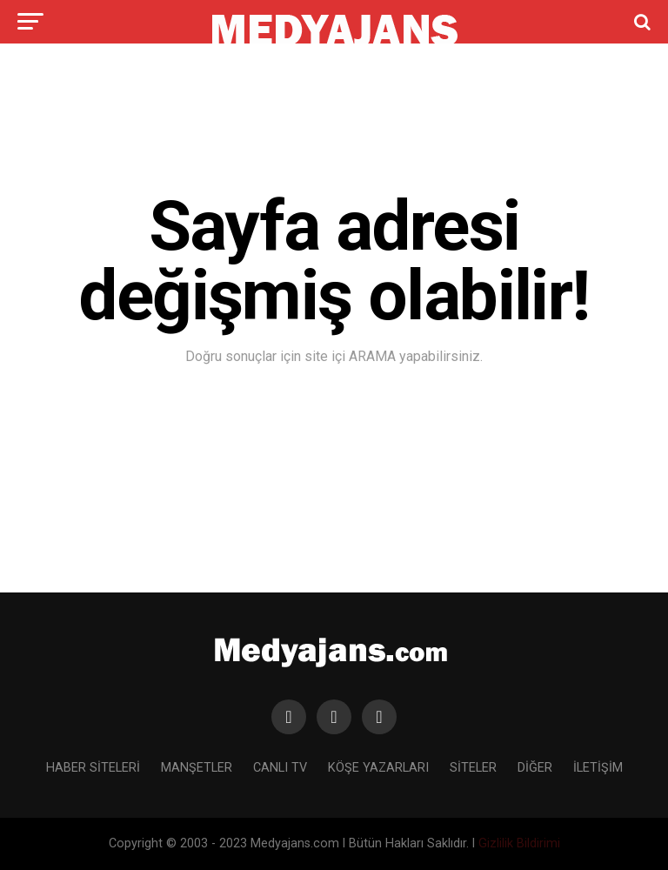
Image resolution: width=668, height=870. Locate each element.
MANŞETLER (196, 767)
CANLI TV (280, 767)
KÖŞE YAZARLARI (378, 767)
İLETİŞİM (598, 767)
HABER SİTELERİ (93, 767)
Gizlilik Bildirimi (519, 843)
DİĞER (535, 767)
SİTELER (473, 767)
